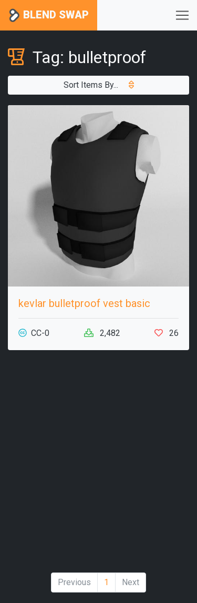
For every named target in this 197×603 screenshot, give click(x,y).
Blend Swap (48, 15)
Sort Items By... (99, 85)
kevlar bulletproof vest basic (84, 303)
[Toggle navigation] (182, 15)
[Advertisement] (98, 465)
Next (130, 582)
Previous (74, 582)
